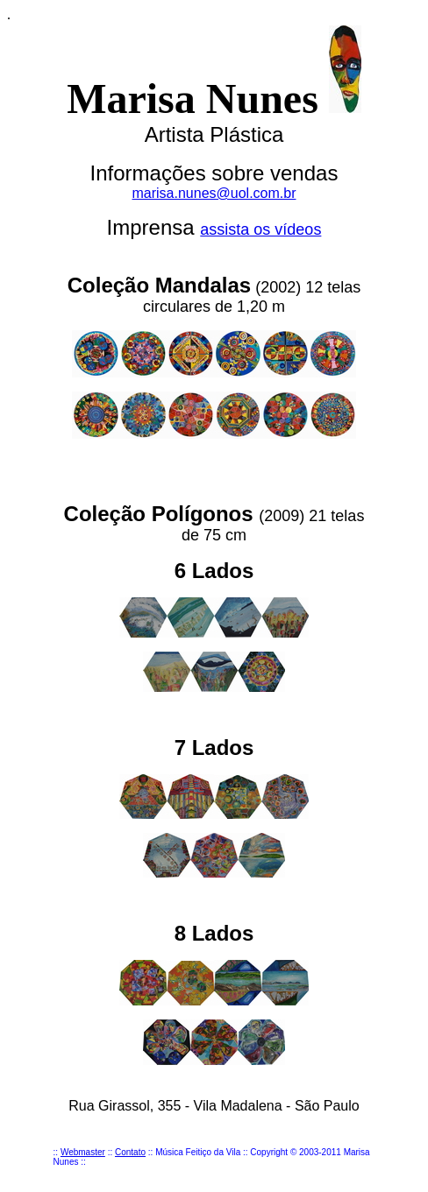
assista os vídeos (260, 229)
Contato (130, 1152)
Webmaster (83, 1152)
